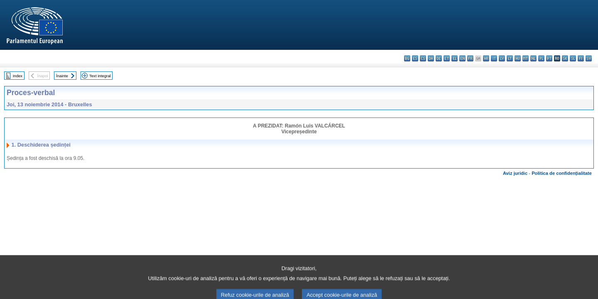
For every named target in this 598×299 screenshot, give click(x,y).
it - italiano (494, 58)
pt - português (549, 58)
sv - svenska (589, 58)
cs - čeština (423, 58)
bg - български (407, 58)
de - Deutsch (439, 58)
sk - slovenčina (565, 58)
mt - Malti (525, 58)
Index (17, 76)
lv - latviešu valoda (502, 58)
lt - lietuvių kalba (510, 58)
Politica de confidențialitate (562, 173)
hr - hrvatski (486, 58)
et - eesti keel (447, 58)
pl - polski (541, 58)
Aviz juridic (515, 173)
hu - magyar (518, 58)
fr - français (470, 58)
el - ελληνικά (454, 58)
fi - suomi (581, 58)
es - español (415, 58)
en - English (462, 58)
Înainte (62, 76)
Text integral (100, 76)
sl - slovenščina (573, 58)
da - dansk (431, 58)
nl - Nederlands (533, 58)
